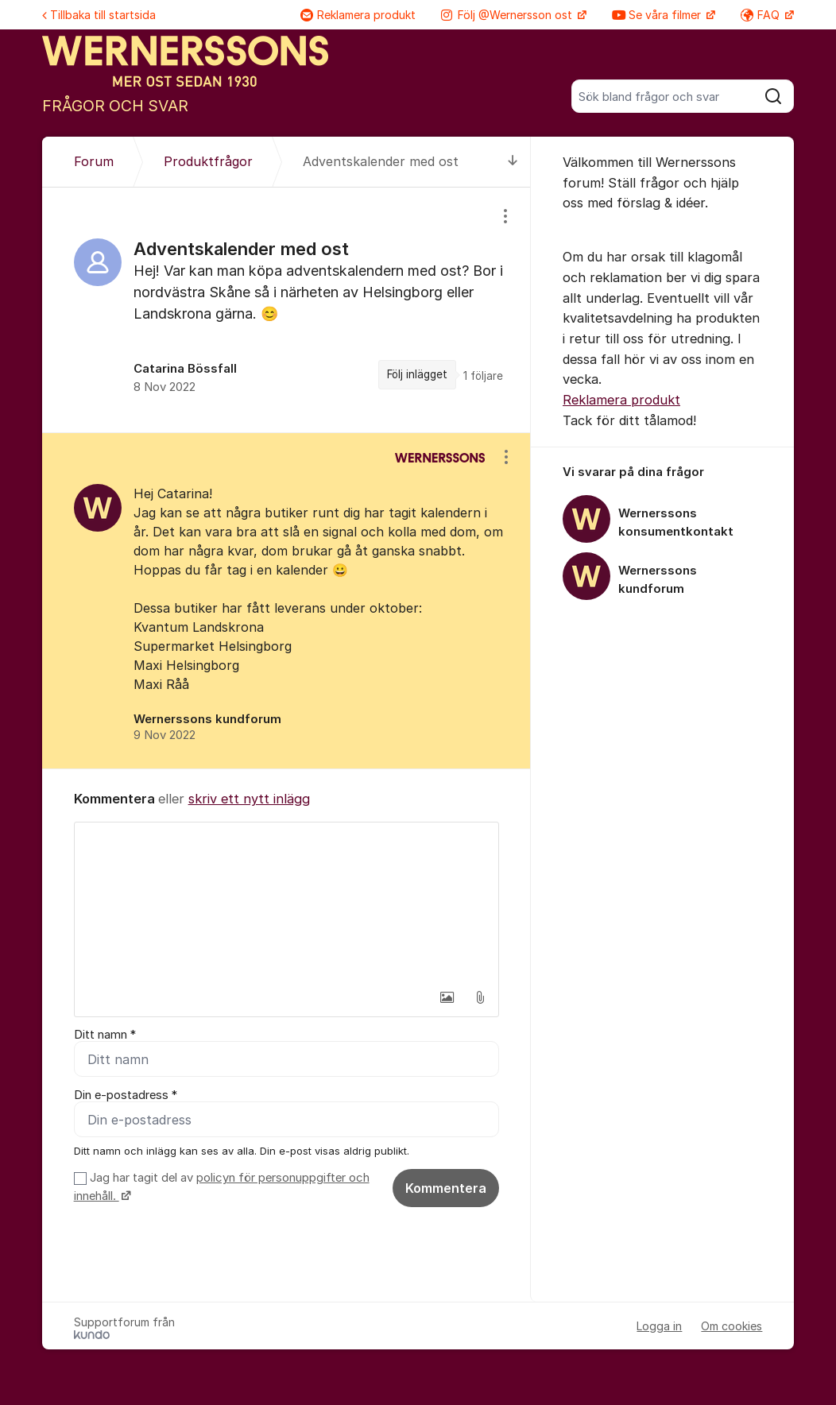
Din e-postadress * (125, 1095)
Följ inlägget (417, 374)
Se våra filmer (658, 14)
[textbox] (286, 901)
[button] (447, 997)
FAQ (762, 14)
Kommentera (445, 1188)
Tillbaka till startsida (99, 14)
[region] (286, 310)
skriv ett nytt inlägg (249, 799)
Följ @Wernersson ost (508, 14)
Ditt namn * (105, 1035)
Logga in (659, 1326)
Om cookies (731, 1326)
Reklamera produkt (358, 14)
